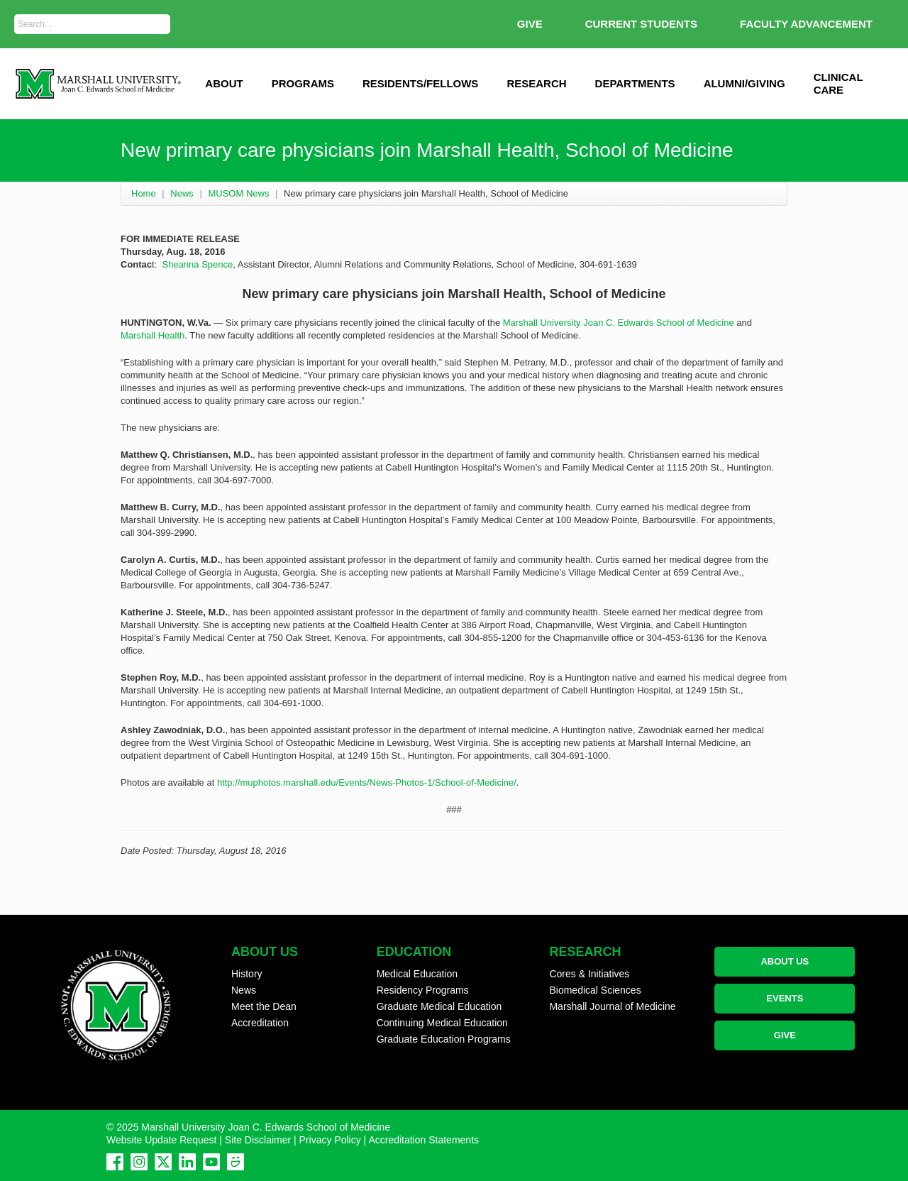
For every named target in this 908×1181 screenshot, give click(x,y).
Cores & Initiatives (589, 973)
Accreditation (260, 1022)
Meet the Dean (264, 1006)
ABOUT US (784, 961)
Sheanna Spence (197, 264)
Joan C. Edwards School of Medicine (658, 322)
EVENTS (784, 998)
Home (143, 193)
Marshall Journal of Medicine (612, 1006)
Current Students (641, 24)
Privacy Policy (330, 1140)
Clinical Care (838, 83)
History (246, 973)
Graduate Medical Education (439, 1006)
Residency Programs (423, 990)
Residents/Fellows (420, 83)
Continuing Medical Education (442, 1022)
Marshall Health (152, 335)
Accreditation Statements (423, 1140)
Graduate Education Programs (444, 1039)
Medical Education (417, 973)
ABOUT (224, 83)
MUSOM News (238, 193)
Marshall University (542, 322)
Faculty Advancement (806, 24)
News (182, 193)
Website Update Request (161, 1140)
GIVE (530, 24)
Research (536, 83)
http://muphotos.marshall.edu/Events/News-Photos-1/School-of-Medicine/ (366, 782)
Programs (303, 83)
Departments (635, 83)
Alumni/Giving (744, 83)
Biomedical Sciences (595, 990)
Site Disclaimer (258, 1140)
